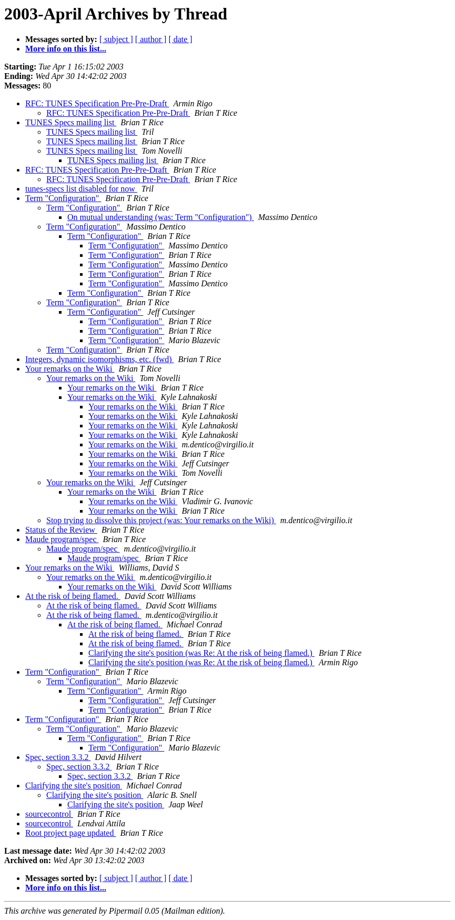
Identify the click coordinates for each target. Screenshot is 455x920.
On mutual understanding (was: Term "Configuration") (160, 217)
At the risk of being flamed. (72, 596)
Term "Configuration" (63, 198)
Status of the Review (61, 529)
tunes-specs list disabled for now (81, 188)
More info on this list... (65, 48)
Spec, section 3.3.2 (57, 757)
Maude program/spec (62, 539)
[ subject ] (116, 39)
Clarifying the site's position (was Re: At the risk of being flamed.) (201, 652)
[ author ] (151, 39)
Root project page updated (70, 832)
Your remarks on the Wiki (69, 368)
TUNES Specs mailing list (70, 122)
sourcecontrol (49, 813)
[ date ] (180, 39)
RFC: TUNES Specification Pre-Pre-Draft (97, 103)
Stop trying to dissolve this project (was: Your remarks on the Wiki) (161, 520)
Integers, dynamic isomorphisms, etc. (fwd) (99, 359)
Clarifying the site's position (73, 785)
